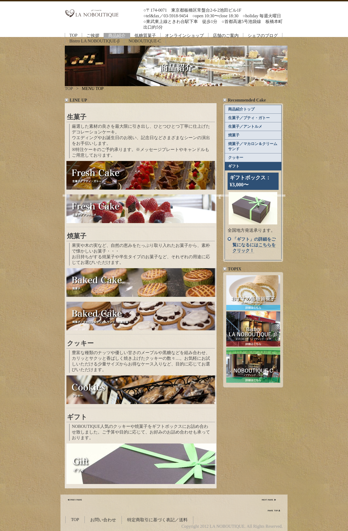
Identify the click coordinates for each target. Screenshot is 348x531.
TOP (73, 35)
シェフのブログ (263, 35)
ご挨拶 (92, 35)
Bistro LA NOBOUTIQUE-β (94, 41)
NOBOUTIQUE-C (145, 41)
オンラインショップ (184, 35)
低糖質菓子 (145, 35)
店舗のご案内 (226, 35)
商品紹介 (117, 35)
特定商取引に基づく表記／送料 (157, 519)
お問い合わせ (103, 519)
